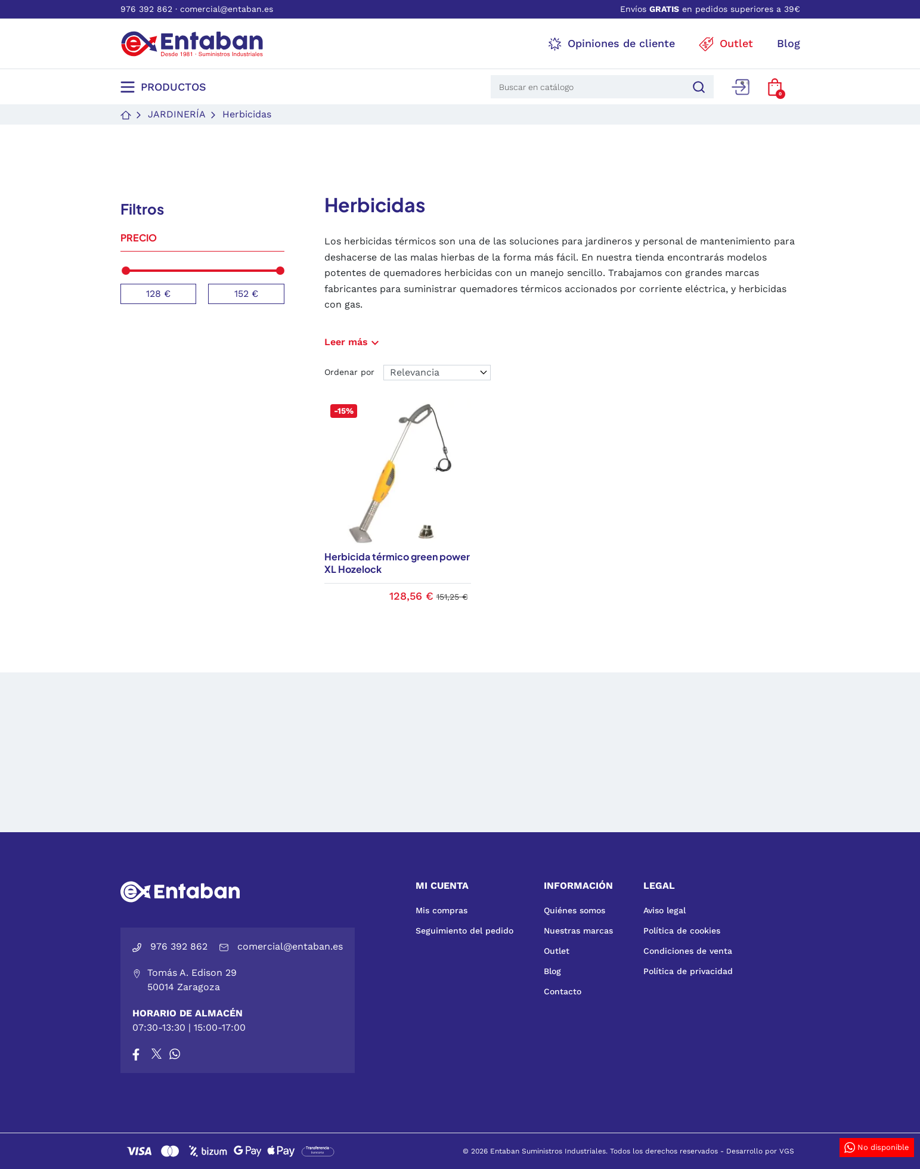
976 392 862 (146, 9)
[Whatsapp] (174, 1054)
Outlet (556, 951)
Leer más (353, 342)
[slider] (126, 270)
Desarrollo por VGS (760, 1151)
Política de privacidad (688, 971)
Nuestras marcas (578, 930)
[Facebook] (136, 1054)
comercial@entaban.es (226, 9)
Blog (552, 971)
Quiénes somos (574, 910)
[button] (774, 87)
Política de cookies (681, 930)
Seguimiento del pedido (464, 930)
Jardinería (177, 114)
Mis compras (441, 910)
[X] (157, 1054)
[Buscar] (697, 86)
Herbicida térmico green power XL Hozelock (397, 562)
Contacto (562, 991)
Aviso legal (664, 910)
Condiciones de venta (687, 951)
